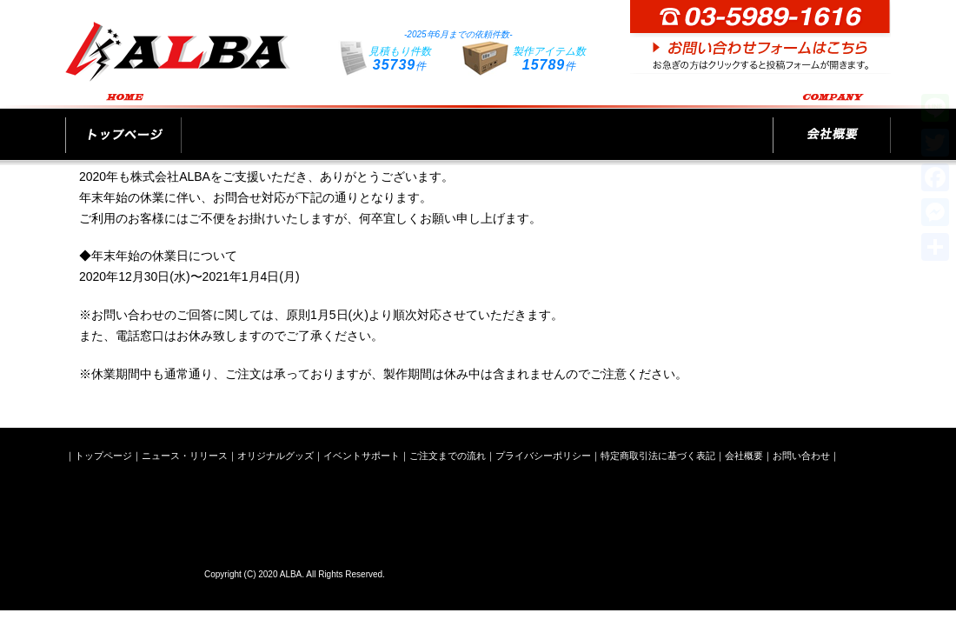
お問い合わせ (801, 455)
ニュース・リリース (254, 123)
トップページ (123, 123)
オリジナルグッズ (398, 123)
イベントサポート (549, 123)
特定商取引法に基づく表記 (658, 455)
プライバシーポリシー (543, 455)
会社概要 (832, 123)
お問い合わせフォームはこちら (760, 37)
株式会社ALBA (130, 571)
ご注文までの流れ (700, 123)
